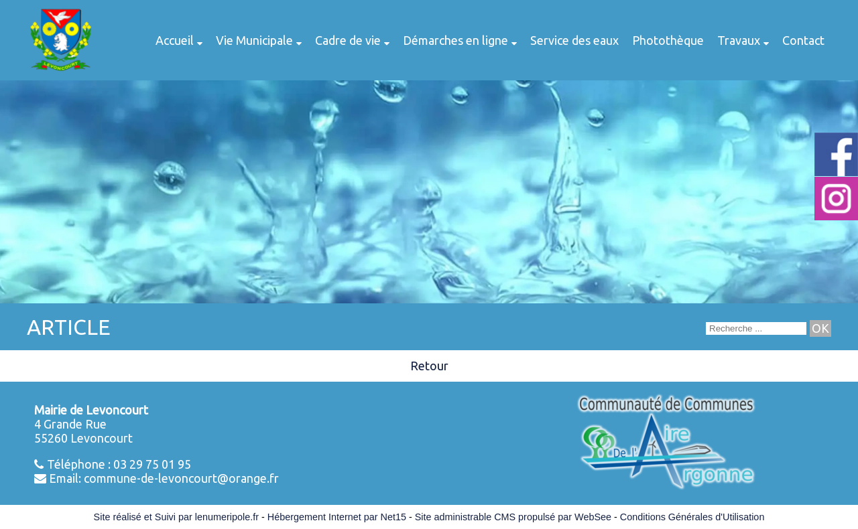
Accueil (175, 40)
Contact (803, 40)
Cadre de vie (348, 40)
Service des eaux (574, 40)
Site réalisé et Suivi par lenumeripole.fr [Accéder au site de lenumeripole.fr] (176, 517)
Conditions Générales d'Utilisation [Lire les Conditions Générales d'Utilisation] (692, 517)
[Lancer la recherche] (820, 328)
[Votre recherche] (756, 328)
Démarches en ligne (455, 40)
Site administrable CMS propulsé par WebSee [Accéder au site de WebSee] (513, 517)
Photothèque (668, 40)
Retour (429, 365)
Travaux (738, 40)
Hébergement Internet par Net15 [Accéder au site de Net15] (336, 517)
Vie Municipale (254, 40)
